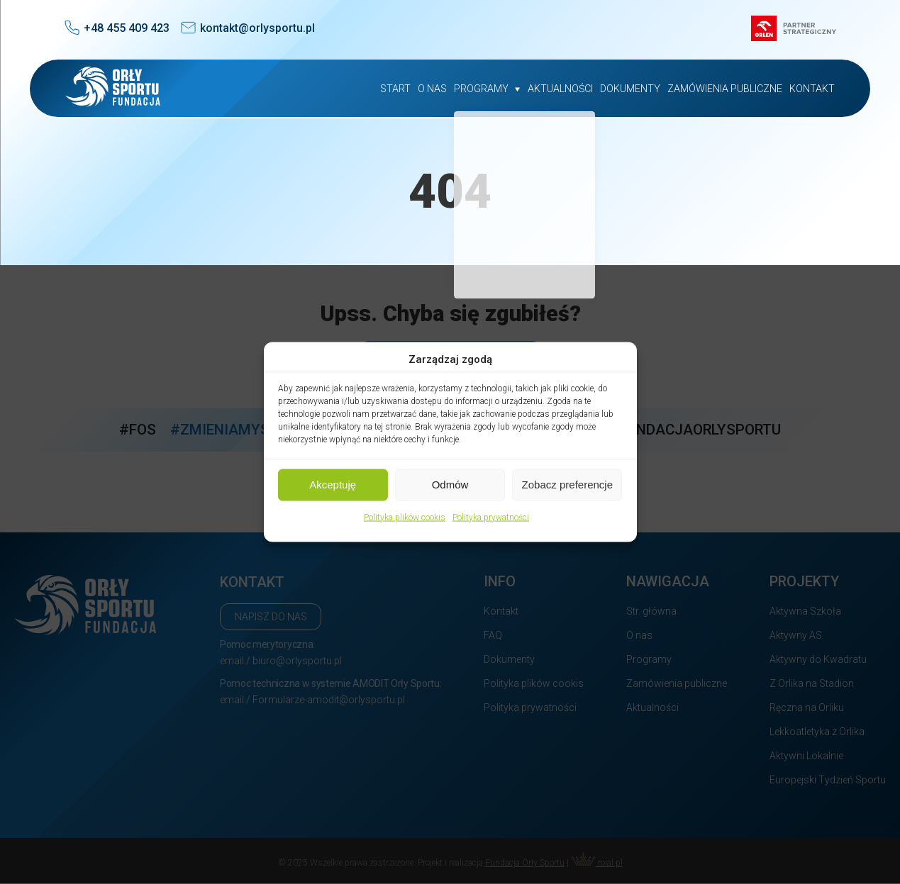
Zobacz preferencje (567, 485)
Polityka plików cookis (404, 517)
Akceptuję (332, 485)
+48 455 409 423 (127, 28)
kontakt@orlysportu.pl (257, 28)
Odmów (450, 485)
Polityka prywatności (490, 517)
